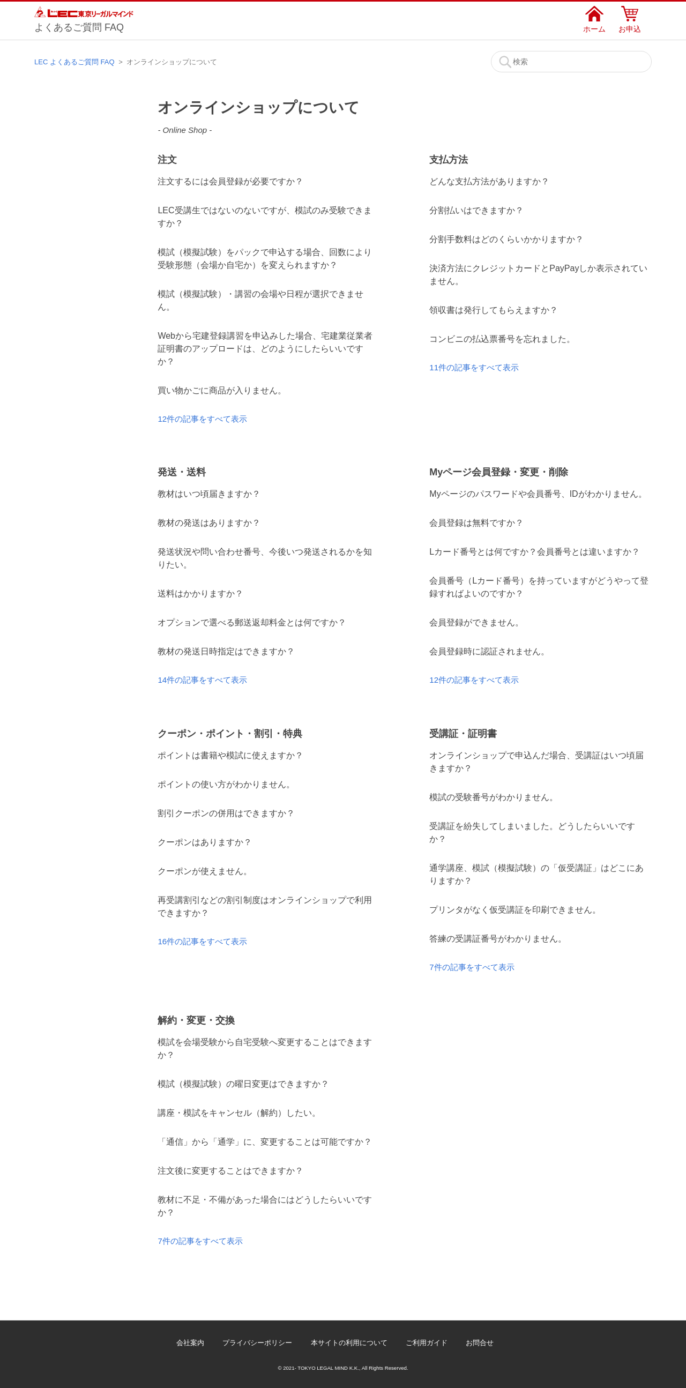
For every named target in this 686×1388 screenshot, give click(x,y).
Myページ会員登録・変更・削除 (498, 472)
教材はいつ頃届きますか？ (209, 493)
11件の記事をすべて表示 (474, 367)
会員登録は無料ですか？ (476, 522)
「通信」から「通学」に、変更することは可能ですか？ (265, 1141)
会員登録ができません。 (476, 622)
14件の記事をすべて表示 (202, 679)
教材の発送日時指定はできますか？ (226, 651)
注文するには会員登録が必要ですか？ (230, 181)
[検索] (571, 61)
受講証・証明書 (463, 733)
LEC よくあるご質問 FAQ (74, 62)
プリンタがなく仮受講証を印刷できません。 (515, 909)
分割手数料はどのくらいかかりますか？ (506, 239)
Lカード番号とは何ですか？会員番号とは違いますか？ (534, 551)
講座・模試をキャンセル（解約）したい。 (239, 1112)
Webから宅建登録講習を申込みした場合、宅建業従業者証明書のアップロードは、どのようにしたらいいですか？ (265, 348)
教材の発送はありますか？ (209, 522)
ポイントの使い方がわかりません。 (226, 784)
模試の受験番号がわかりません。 (493, 797)
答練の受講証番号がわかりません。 (497, 938)
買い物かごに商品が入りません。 (222, 390)
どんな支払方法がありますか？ (489, 181)
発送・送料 (182, 472)
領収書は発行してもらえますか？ (493, 310)
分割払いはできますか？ (476, 210)
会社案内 (190, 1343)
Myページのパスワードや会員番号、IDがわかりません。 (537, 493)
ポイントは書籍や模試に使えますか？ (230, 755)
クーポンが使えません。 (205, 871)
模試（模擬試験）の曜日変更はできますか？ (243, 1083)
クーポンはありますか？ (205, 842)
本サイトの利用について (349, 1343)
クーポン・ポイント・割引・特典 (230, 733)
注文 (167, 159)
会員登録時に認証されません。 (489, 651)
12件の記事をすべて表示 (202, 418)
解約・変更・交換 (196, 1020)
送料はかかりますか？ (200, 593)
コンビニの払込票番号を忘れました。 (502, 339)
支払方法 (448, 159)
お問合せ (480, 1343)
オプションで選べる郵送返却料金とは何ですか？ (252, 622)
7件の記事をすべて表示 (471, 967)
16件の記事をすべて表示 (202, 941)
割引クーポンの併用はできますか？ (226, 813)
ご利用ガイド (427, 1343)
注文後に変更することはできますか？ (230, 1170)
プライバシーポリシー (257, 1343)
